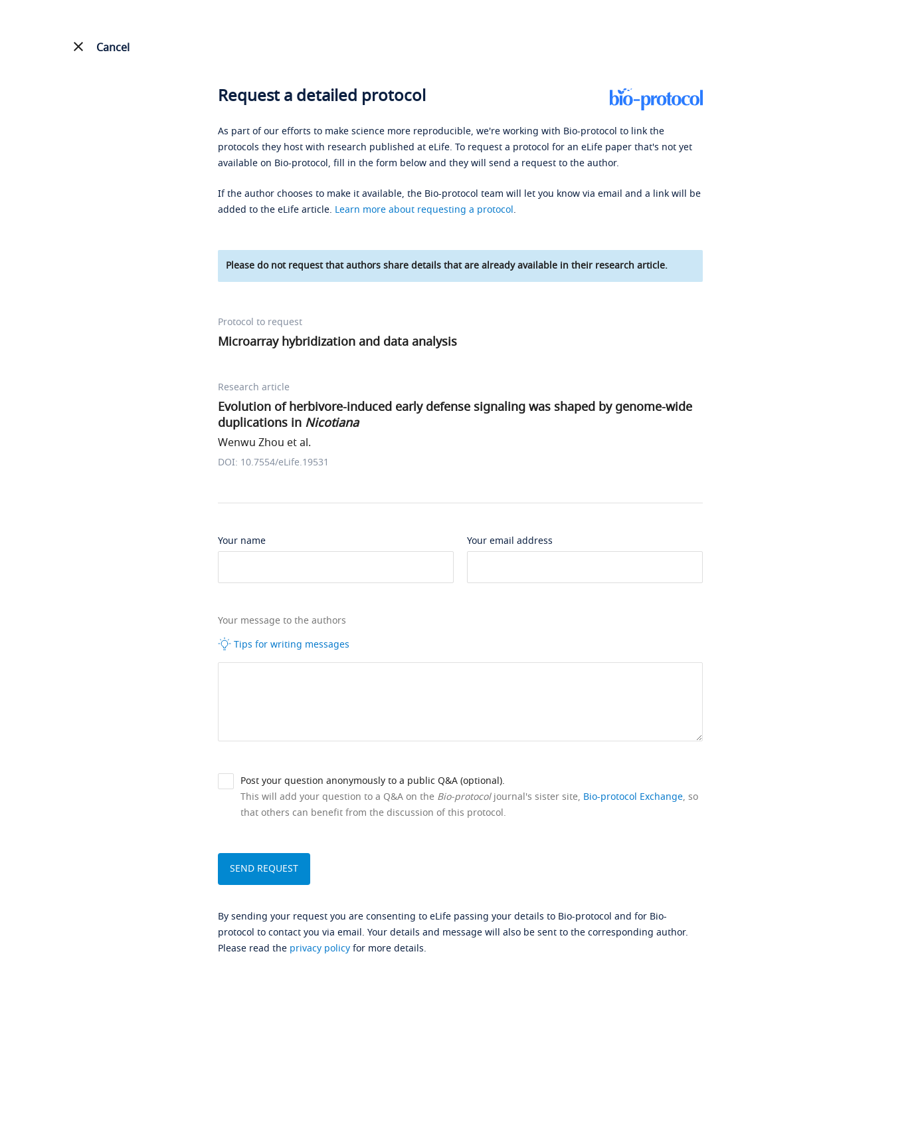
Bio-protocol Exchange (633, 797)
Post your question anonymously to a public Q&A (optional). (372, 781)
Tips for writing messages (283, 644)
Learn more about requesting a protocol (424, 210)
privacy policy (320, 948)
